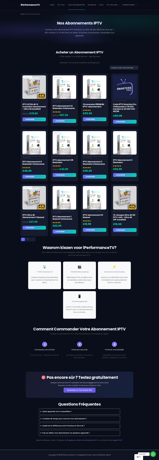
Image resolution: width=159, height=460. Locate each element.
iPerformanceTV (30, 4)
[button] (118, 5)
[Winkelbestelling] (123, 68)
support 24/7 (119, 441)
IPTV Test (61, 5)
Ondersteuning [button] (129, 5)
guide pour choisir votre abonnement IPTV (83, 441)
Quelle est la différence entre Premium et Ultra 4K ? (63, 426)
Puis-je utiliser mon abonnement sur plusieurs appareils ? (66, 433)
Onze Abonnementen (76, 5)
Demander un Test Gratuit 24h (79, 391)
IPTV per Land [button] (113, 5)
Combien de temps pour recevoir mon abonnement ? (64, 419)
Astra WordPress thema (101, 455)
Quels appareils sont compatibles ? (57, 412)
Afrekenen (30, 119)
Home (52, 5)
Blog (101, 5)
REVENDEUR (92, 5)
